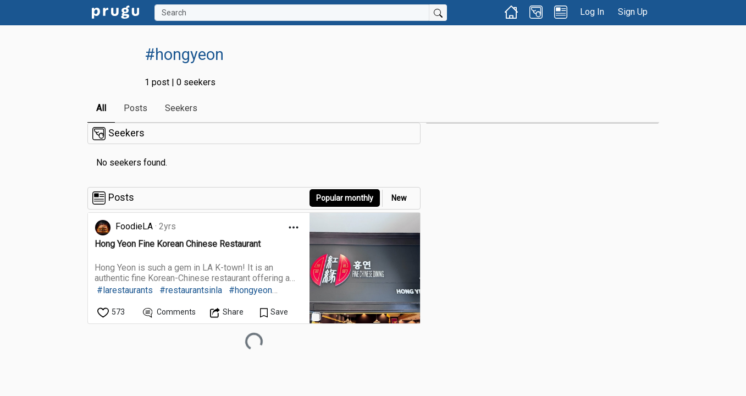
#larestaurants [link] (125, 290)
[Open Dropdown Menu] (293, 227)
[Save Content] (274, 312)
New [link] (399, 198)
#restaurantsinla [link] (190, 290)
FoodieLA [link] (134, 226)
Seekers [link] (181, 108)
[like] (112, 312)
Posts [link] (135, 108)
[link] (115, 11)
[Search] (291, 12)
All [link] (101, 108)
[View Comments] (169, 312)
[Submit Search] (438, 12)
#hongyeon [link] (250, 290)
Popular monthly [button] (344, 198)
